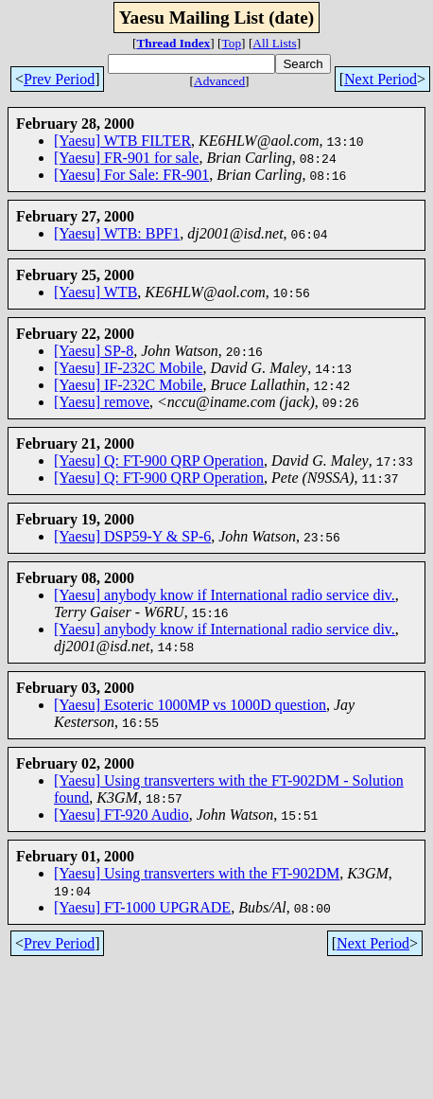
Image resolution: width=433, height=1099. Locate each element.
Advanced (219, 81)
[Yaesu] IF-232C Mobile (128, 368)
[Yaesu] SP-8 (93, 351)
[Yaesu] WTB (95, 292)
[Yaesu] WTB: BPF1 (117, 233)
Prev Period (59, 79)
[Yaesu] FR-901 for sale (126, 158)
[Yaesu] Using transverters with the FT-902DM (196, 873)
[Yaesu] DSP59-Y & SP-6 (132, 536)
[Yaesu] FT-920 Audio (121, 815)
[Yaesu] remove (101, 402)
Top (232, 43)
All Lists (274, 43)
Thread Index (173, 43)
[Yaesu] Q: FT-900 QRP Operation (159, 460)
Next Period (380, 79)
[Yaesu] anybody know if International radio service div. (224, 595)
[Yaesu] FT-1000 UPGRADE (142, 907)
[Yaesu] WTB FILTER (122, 141)
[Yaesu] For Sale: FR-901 (131, 175)
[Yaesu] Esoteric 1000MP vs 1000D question (190, 705)
